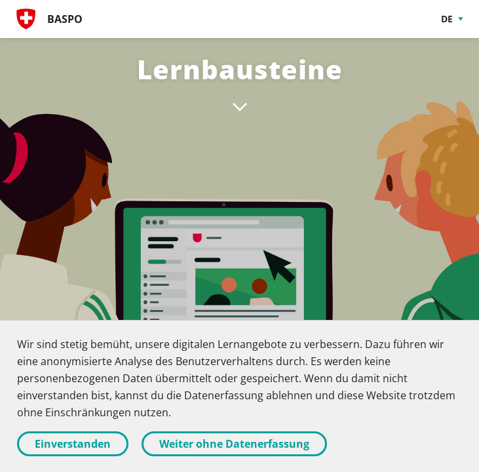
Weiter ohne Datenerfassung (234, 444)
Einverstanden (73, 444)
